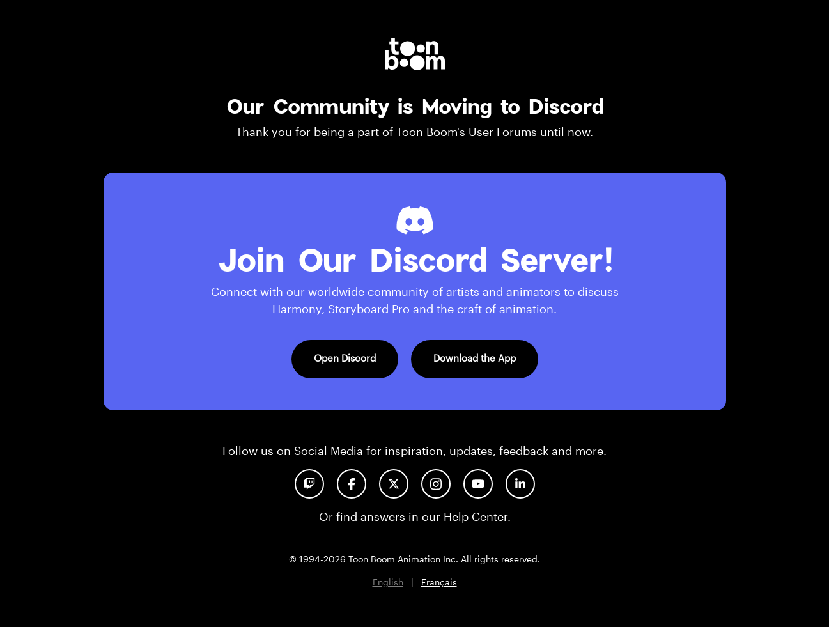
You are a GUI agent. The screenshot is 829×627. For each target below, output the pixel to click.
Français (439, 582)
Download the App (474, 358)
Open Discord (345, 358)
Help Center (475, 516)
